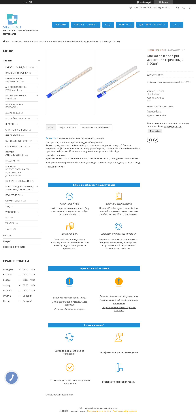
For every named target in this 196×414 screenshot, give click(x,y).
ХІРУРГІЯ (9, 223)
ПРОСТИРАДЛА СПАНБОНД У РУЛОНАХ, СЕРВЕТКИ (19, 188)
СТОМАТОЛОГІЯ (13, 200)
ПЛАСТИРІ (10, 160)
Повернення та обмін (14, 246)
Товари (7, 60)
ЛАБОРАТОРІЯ (41, 41)
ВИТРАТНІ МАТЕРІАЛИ (19, 41)
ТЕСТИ (8, 228)
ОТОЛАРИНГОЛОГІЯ (15, 146)
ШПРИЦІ (9, 124)
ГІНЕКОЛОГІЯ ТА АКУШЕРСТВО (14, 80)
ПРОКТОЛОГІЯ (13, 195)
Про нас (7, 235)
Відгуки (7, 241)
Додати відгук (184, 7)
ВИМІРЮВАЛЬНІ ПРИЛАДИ (14, 106)
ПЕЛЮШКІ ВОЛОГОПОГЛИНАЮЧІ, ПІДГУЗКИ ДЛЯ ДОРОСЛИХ (17, 171)
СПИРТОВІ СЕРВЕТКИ (16, 129)
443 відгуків (146, 2)
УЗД (7, 206)
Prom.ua (113, 408)
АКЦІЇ (108, 24)
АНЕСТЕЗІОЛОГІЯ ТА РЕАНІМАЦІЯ (15, 88)
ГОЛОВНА (60, 24)
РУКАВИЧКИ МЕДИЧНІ (17, 67)
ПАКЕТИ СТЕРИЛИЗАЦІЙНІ (14, 154)
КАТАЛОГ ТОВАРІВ (84, 24)
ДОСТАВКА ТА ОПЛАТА (152, 24)
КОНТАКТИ (125, 24)
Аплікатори (56, 41)
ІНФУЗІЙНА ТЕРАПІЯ (15, 118)
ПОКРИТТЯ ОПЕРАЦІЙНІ (18, 180)
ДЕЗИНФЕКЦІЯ (12, 112)
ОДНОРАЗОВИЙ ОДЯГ (17, 140)
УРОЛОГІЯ (10, 212)
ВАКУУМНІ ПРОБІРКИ (16, 72)
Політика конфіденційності (125, 411)
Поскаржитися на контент (99, 411)
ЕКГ (7, 217)
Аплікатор (51, 138)
